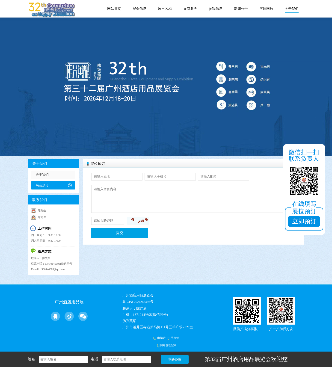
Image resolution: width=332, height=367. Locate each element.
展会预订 (42, 185)
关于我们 (39, 164)
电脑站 (161, 338)
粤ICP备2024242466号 (137, 302)
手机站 (175, 338)
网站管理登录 (168, 345)
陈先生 (38, 210)
